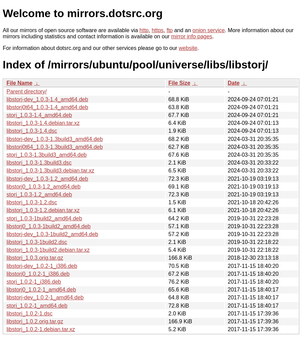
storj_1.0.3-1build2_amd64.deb (44, 218)
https (158, 30)
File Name (20, 83)
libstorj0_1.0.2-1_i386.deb (38, 274)
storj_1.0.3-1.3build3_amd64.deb (47, 155)
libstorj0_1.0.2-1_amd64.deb (41, 290)
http (144, 30)
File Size (179, 83)
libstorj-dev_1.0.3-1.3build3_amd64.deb (55, 139)
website (188, 48)
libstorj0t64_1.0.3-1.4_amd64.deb (47, 107)
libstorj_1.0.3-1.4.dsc (32, 131)
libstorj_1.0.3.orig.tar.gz (35, 258)
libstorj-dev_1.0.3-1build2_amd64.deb (52, 234)
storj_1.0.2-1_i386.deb (34, 282)
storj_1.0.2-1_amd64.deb (37, 306)
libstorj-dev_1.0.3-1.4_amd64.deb (47, 99)
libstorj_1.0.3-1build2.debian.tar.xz (48, 250)
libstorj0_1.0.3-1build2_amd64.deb (49, 226)
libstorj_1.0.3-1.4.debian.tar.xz (43, 123)
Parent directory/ (27, 91)
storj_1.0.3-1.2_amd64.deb (39, 194)
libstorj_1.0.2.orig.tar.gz (35, 321)
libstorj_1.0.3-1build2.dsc (37, 242)
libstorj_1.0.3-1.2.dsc (32, 202)
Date (234, 83)
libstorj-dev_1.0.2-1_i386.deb (42, 266)
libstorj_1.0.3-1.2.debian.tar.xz (43, 210)
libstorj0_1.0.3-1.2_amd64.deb (43, 187)
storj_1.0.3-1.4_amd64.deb (39, 115)
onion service (208, 30)
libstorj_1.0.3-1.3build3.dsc (39, 163)
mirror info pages (191, 36)
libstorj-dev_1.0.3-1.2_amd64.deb (47, 179)
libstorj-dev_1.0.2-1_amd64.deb (45, 297)
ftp (169, 30)
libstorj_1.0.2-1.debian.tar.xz (41, 329)
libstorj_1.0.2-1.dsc (29, 313)
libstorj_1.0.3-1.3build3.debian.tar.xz (50, 170)
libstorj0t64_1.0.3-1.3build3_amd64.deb (55, 147)
